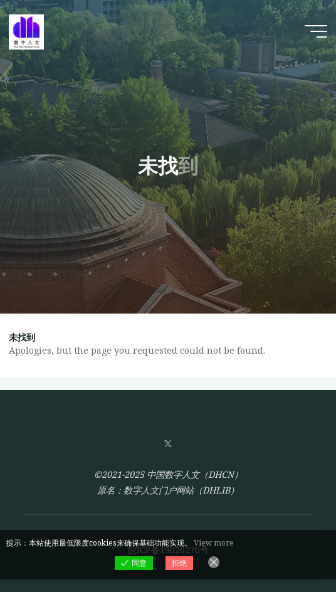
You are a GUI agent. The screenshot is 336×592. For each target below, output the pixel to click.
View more (214, 542)
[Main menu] (316, 31)
